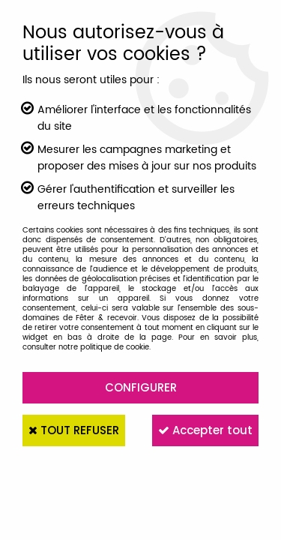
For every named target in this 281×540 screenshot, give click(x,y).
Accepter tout (205, 430)
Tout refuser (73, 430)
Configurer (141, 387)
